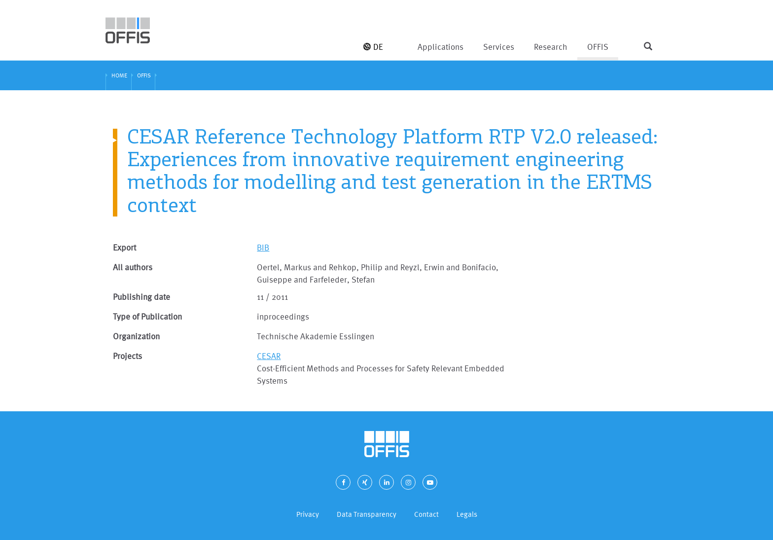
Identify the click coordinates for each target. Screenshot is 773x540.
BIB (263, 247)
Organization (136, 336)
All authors (132, 267)
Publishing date (141, 296)
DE (373, 46)
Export (124, 247)
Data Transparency (366, 514)
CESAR (269, 355)
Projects (127, 355)
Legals (467, 514)
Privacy (307, 514)
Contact (426, 514)
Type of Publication (147, 316)
